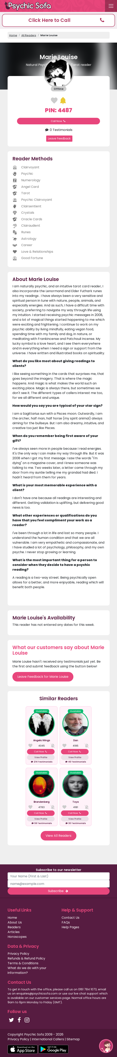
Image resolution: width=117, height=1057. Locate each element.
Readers (14, 927)
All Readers (28, 35)
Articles (14, 932)
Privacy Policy (18, 953)
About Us (15, 922)
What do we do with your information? (27, 970)
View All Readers (58, 835)
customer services (48, 998)
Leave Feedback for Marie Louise (42, 676)
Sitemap (73, 1039)
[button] (58, 20)
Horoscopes (17, 936)
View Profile (40, 757)
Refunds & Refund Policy (26, 958)
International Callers (48, 1039)
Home (13, 35)
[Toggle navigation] (111, 6)
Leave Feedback (59, 138)
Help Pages (70, 927)
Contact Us (70, 917)
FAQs (66, 922)
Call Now (58, 121)
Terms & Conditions (23, 963)
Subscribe (58, 891)
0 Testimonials (58, 130)
